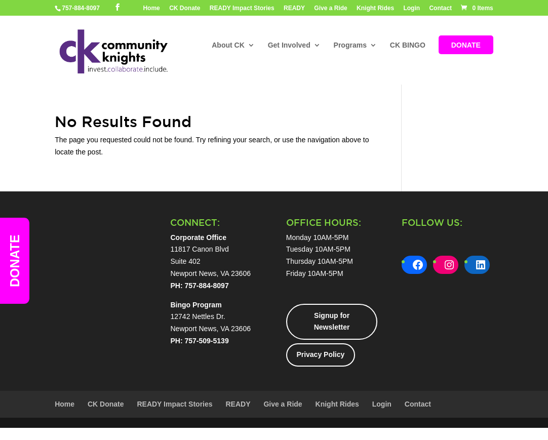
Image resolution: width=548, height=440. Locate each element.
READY (294, 8)
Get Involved (289, 46)
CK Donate (184, 8)
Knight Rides (375, 8)
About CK (228, 46)
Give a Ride (330, 8)
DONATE (466, 46)
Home (151, 8)
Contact (440, 8)
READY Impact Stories (242, 8)
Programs (350, 46)
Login (411, 8)
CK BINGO (407, 46)
